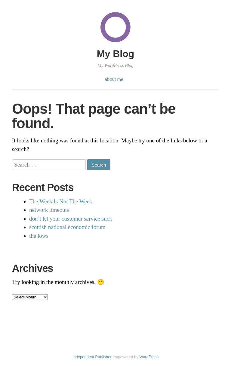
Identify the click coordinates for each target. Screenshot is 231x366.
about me (114, 79)
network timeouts (49, 210)
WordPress (149, 357)
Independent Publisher (92, 357)
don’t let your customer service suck (70, 218)
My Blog (115, 53)
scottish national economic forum (67, 227)
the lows (38, 236)
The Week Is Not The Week (60, 201)
